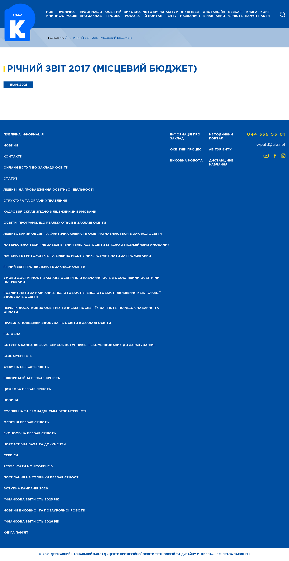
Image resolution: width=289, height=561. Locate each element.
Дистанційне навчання (214, 14)
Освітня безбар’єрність (26, 422)
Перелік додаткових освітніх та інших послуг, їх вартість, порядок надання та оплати (81, 310)
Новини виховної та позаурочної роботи (44, 510)
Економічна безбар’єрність (30, 433)
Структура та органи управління (35, 201)
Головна (56, 38)
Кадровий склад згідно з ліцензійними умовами (50, 212)
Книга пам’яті (252, 14)
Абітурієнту (172, 14)
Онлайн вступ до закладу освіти (36, 167)
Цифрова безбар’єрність (27, 389)
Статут (11, 178)
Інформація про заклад (91, 14)
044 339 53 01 (266, 134)
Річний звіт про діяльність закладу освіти (44, 267)
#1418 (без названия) (190, 14)
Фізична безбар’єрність (26, 367)
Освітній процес (113, 14)
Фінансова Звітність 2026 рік (31, 521)
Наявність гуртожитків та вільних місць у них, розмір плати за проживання (77, 256)
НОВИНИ (50, 14)
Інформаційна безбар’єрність (32, 378)
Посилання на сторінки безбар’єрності (42, 477)
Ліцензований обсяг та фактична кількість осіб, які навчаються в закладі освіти (83, 234)
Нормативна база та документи (35, 444)
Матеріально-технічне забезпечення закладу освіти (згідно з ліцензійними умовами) (86, 245)
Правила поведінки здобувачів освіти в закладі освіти (57, 323)
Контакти (265, 14)
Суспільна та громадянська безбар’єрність (45, 411)
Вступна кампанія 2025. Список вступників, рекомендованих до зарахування (79, 345)
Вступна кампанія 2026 (26, 488)
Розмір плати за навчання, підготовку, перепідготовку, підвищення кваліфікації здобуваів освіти (82, 295)
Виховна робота (132, 14)
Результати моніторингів (28, 466)
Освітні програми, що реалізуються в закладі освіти (55, 223)
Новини (11, 400)
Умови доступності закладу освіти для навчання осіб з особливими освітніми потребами (81, 280)
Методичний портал (153, 14)
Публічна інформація (66, 14)
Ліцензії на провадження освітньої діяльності (49, 189)
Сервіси (11, 455)
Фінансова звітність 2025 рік (31, 499)
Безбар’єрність (235, 14)
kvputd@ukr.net (270, 144)
